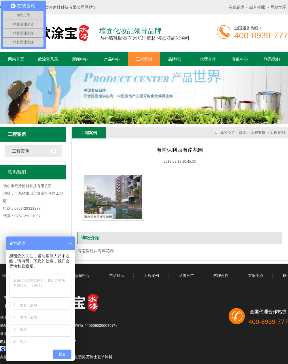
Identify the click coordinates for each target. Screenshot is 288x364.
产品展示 (116, 275)
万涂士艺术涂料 (99, 357)
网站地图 (278, 7)
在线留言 (237, 7)
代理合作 (208, 59)
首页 (242, 132)
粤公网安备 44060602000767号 (91, 325)
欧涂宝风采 (48, 59)
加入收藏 (257, 7)
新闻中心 (80, 59)
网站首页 (16, 59)
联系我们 (272, 59)
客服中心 (240, 59)
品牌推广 (176, 59)
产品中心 (112, 59)
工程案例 (144, 59)
